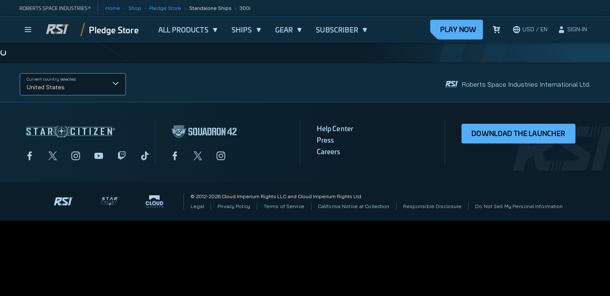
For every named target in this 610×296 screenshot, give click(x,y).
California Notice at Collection (354, 206)
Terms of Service (284, 206)
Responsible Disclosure (432, 206)
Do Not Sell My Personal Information (519, 206)
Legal (197, 206)
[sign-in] (572, 29)
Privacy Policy (234, 206)
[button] (72, 84)
